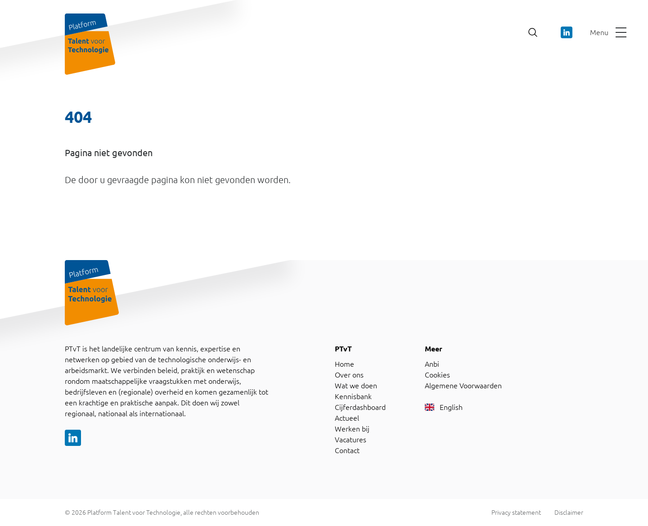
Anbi (432, 364)
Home (344, 364)
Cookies (437, 375)
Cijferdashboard (360, 407)
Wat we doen (356, 386)
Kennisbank (353, 396)
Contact (347, 450)
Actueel (347, 418)
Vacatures (350, 440)
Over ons (349, 375)
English (444, 407)
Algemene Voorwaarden (463, 386)
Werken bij (352, 429)
